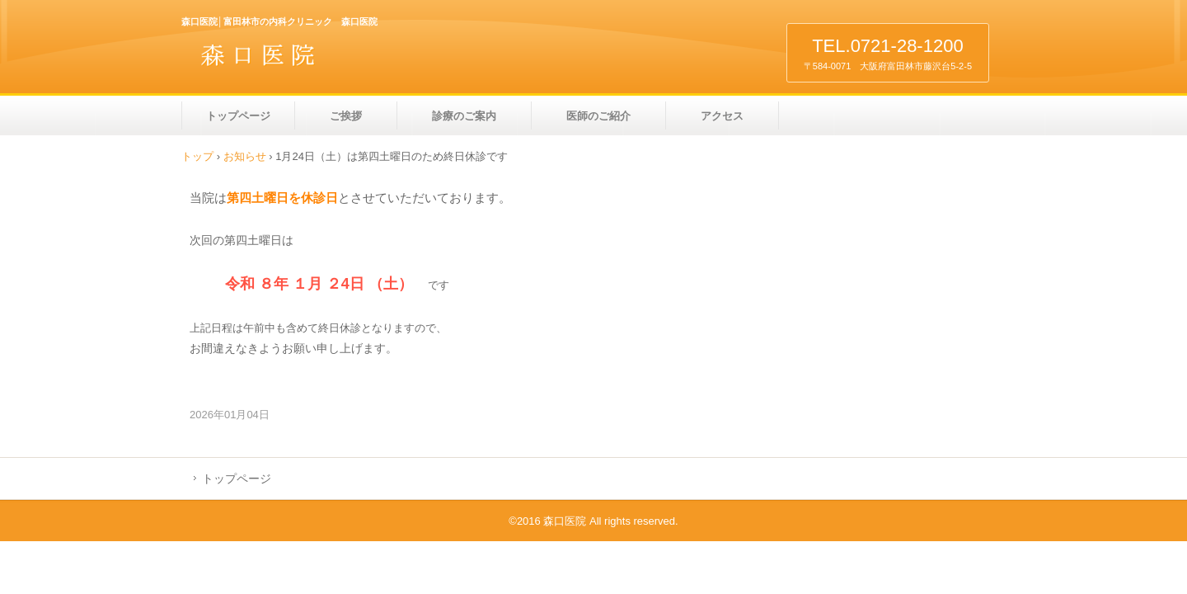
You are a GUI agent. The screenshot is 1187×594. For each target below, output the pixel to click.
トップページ (238, 116)
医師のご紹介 (598, 116)
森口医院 (296, 61)
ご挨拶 (346, 116)
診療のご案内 (464, 116)
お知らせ (244, 156)
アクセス (722, 116)
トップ (197, 156)
